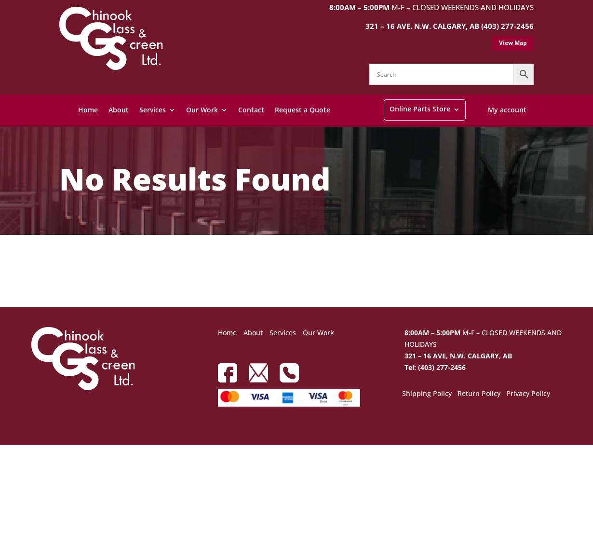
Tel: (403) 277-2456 (435, 367)
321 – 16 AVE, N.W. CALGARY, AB (458, 355)
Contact (251, 109)
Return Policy (479, 394)
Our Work (202, 109)
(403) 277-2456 (507, 26)
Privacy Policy (528, 394)
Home (88, 109)
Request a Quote (302, 109)
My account (507, 109)
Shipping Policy (427, 394)
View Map (513, 43)
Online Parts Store (420, 108)
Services (152, 109)
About (118, 109)
